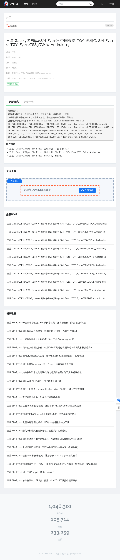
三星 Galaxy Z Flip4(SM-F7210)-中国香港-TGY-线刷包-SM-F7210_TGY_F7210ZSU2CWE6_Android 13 (56, 265)
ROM (25, 4)
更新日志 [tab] (14, 101)
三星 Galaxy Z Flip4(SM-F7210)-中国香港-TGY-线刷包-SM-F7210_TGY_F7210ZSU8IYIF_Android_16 (56, 298)
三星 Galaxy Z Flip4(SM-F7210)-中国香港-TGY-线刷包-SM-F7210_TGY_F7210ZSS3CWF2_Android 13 (56, 257)
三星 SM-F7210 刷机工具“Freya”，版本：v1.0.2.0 (30, 472)
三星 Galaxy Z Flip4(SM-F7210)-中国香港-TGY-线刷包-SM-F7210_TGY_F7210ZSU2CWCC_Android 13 (57, 223)
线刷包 (60, 25)
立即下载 (87, 190)
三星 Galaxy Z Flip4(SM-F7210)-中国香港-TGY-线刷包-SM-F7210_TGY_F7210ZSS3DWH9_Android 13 (56, 240)
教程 (34, 4)
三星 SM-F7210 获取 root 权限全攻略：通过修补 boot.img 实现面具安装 (42, 455)
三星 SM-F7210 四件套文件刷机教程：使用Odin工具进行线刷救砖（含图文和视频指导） (50, 347)
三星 (14, 52)
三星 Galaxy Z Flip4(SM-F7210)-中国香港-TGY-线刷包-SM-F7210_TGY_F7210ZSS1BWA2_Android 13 (56, 282)
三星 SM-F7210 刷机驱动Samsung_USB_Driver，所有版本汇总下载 (40, 364)
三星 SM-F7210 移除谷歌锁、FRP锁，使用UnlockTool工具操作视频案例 (42, 480)
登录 (100, 4)
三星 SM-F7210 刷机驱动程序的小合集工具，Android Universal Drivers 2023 (44, 439)
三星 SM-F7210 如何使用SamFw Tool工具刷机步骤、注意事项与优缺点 (41, 414)
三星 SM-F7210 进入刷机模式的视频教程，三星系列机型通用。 (37, 430)
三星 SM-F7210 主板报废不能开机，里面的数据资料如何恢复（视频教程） (43, 447)
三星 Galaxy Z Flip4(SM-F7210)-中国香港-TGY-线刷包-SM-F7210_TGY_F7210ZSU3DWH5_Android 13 (57, 248)
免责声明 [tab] (29, 101)
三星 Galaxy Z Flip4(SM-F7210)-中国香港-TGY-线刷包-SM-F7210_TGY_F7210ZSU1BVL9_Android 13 (56, 290)
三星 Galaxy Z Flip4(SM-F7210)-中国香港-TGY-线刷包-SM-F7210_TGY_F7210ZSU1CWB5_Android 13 (56, 273)
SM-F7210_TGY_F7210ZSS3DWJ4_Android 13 (31, 73)
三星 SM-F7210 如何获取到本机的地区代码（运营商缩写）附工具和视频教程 (44, 372)
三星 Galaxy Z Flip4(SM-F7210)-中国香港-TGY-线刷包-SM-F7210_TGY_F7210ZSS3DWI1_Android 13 (56, 232)
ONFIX (11, 3)
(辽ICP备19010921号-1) (71, 554)
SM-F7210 (16, 57)
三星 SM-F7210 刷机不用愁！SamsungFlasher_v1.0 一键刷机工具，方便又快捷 (45, 389)
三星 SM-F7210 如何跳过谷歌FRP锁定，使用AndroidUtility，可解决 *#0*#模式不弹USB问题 (52, 464)
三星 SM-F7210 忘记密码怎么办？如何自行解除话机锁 (33, 397)
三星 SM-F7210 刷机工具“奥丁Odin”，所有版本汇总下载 (34, 381)
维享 (58, 554)
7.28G (14, 68)
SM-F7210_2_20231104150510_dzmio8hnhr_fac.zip (33, 78)
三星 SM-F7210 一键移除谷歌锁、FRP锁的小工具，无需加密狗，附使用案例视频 (46, 322)
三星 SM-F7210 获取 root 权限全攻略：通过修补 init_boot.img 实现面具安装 (44, 405)
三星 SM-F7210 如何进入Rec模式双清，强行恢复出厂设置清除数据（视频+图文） (46, 355)
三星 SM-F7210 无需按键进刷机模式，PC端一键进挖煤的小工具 (38, 422)
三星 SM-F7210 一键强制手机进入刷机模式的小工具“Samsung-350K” (40, 339)
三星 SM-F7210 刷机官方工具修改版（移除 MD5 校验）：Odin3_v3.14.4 (42, 331)
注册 (112, 4)
